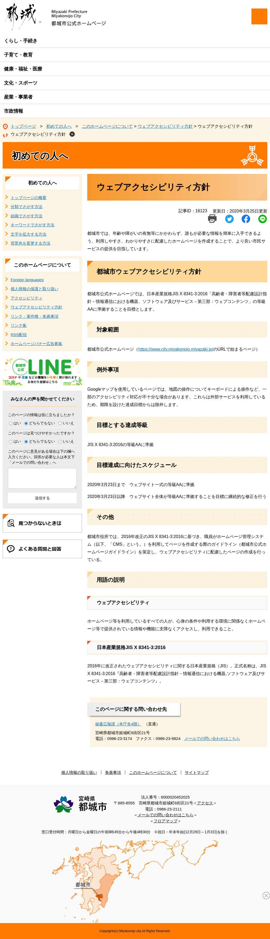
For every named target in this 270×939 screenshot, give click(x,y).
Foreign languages (27, 279)
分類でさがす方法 (26, 206)
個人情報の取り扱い (79, 772)
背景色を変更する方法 (30, 243)
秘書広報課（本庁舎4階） (118, 724)
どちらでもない (42, 423)
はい (17, 423)
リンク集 (19, 325)
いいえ (68, 423)
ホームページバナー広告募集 (36, 343)
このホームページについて (107, 126)
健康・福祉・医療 (23, 69)
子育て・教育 (18, 55)
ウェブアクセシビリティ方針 (165, 126)
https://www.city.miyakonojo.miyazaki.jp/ (175, 349)
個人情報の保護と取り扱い (34, 288)
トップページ (23, 126)
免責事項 (113, 772)
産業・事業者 (18, 97)
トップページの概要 (28, 197)
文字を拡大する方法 (28, 234)
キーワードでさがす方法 (32, 225)
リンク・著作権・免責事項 (34, 316)
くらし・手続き (20, 40)
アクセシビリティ (26, 298)
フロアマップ (165, 821)
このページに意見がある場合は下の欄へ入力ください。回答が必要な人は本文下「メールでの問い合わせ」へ (41, 457)
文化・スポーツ (20, 83)
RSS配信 (19, 334)
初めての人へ (59, 126)
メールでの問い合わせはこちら (212, 738)
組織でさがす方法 (26, 216)
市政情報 (13, 111)
